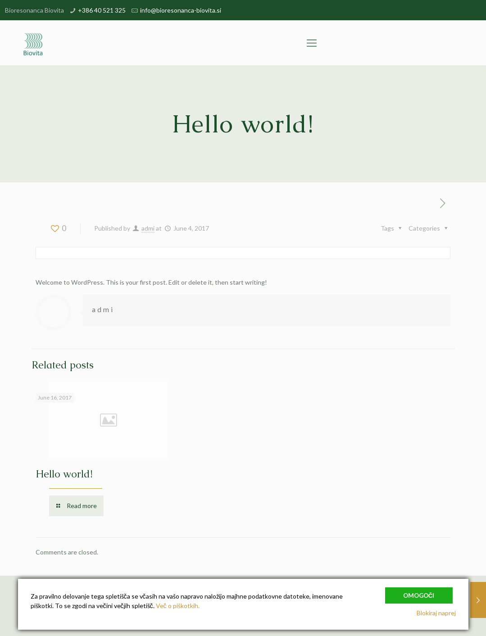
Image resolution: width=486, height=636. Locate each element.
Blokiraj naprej (436, 613)
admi (147, 228)
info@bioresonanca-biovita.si (180, 10)
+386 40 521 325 (102, 10)
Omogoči (419, 594)
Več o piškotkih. (178, 605)
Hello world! (64, 474)
